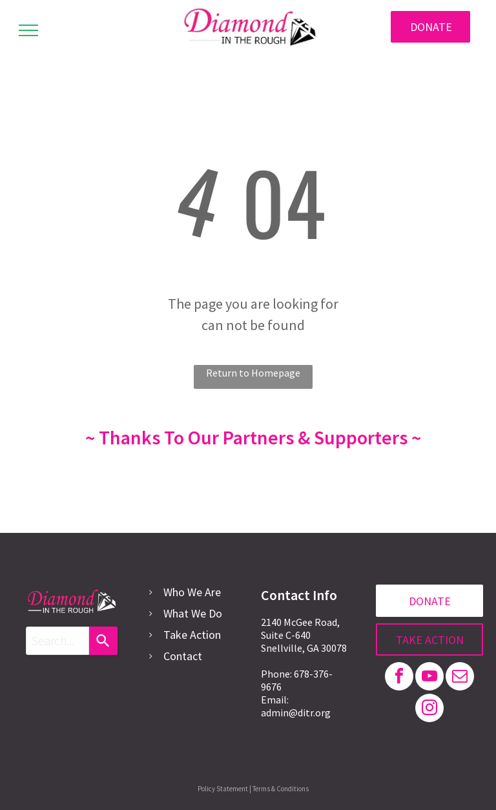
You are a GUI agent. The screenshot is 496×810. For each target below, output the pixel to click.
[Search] (103, 641)
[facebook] (399, 678)
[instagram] (429, 709)
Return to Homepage (253, 372)
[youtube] (429, 678)
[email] (460, 678)
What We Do (192, 613)
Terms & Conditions (281, 788)
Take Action (192, 634)
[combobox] (57, 641)
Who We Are (192, 592)
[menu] (28, 30)
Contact (182, 656)
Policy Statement (223, 788)
